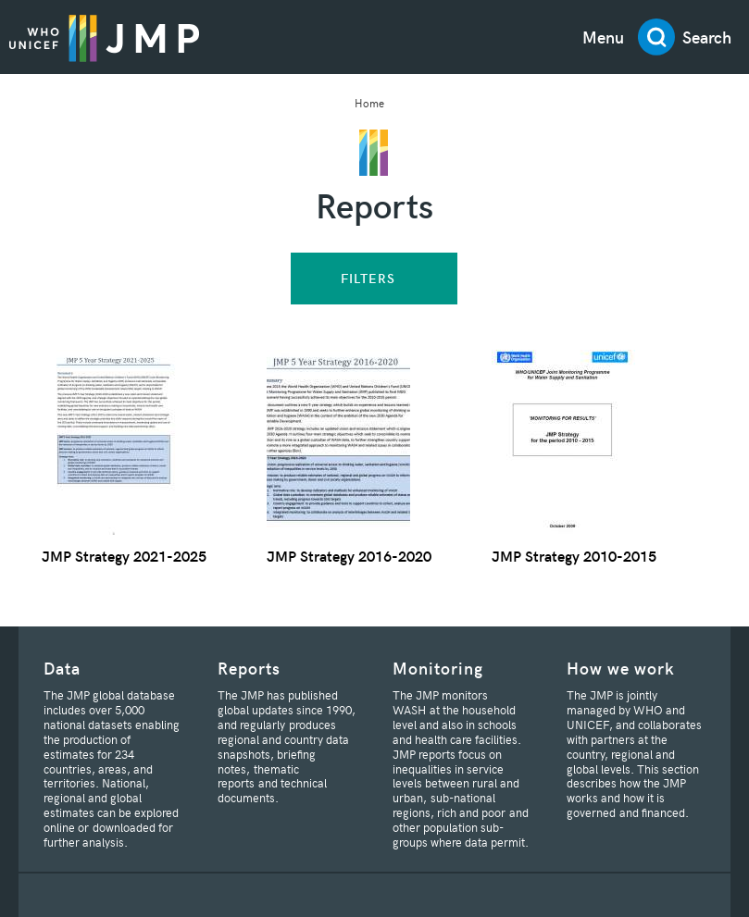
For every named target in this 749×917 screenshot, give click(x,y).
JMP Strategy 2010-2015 (574, 555)
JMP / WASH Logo (104, 37)
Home (369, 102)
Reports (249, 667)
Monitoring (438, 667)
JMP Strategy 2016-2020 (349, 555)
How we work (621, 667)
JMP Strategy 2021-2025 (124, 555)
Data (62, 667)
